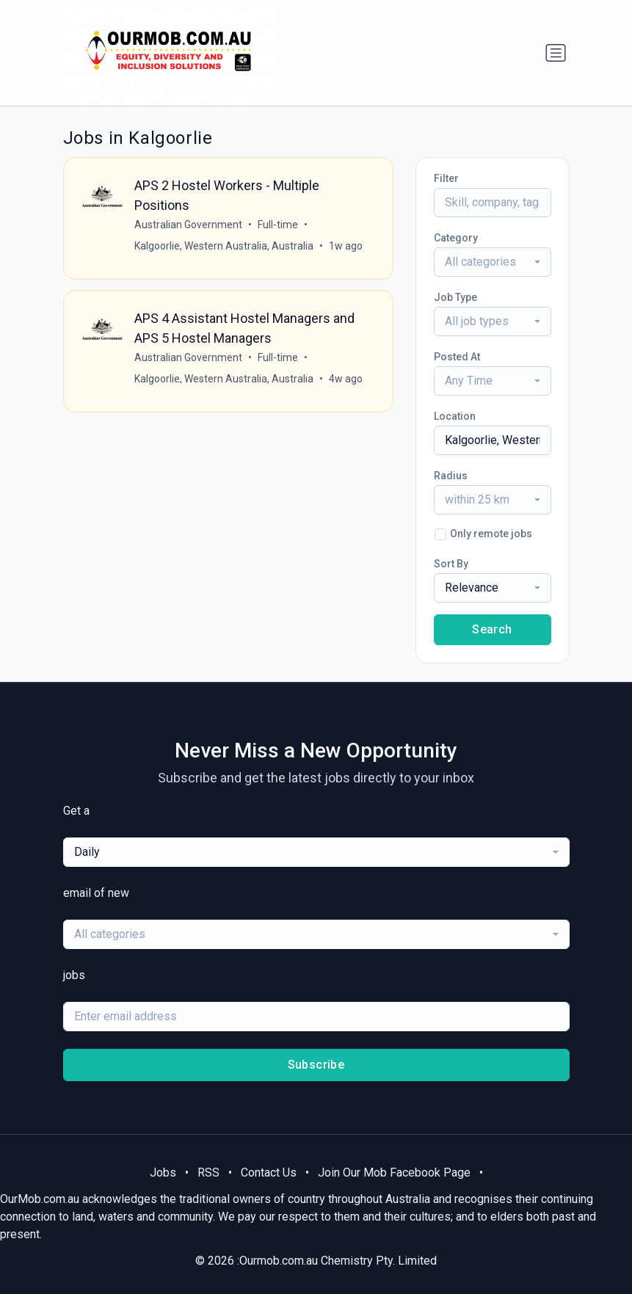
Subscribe (316, 1065)
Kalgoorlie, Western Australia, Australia (223, 246)
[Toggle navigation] (556, 53)
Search (492, 629)
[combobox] (492, 262)
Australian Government (188, 224)
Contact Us (269, 1172)
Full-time (278, 224)
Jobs (163, 1172)
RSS (208, 1172)
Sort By (451, 564)
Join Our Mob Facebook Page (394, 1172)
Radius (451, 475)
